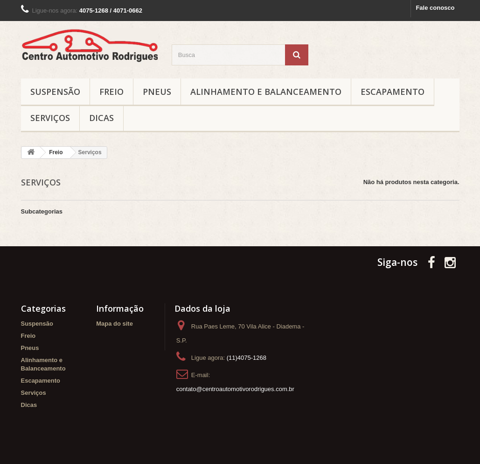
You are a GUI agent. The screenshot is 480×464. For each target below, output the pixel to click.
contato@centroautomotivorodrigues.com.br (235, 389)
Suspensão (55, 91)
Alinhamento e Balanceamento (265, 91)
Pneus (157, 91)
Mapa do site (114, 323)
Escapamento (392, 91)
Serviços (50, 117)
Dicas (101, 117)
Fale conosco (435, 7)
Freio (111, 91)
